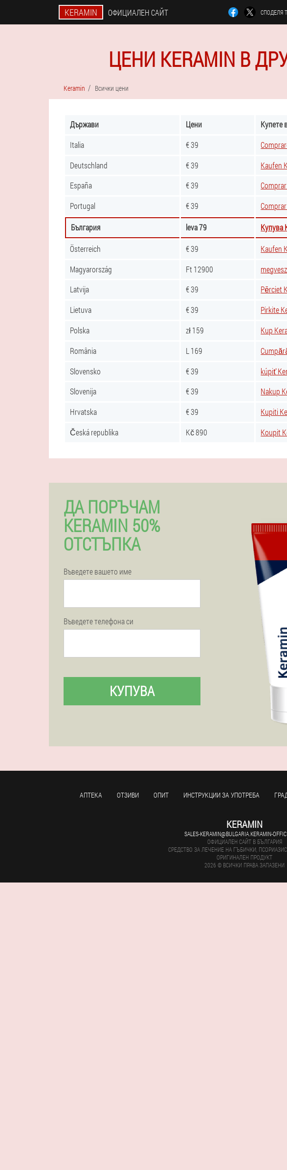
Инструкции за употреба (221, 795)
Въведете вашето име (98, 571)
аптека (91, 795)
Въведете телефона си (98, 621)
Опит (161, 795)
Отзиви (128, 795)
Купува (132, 691)
